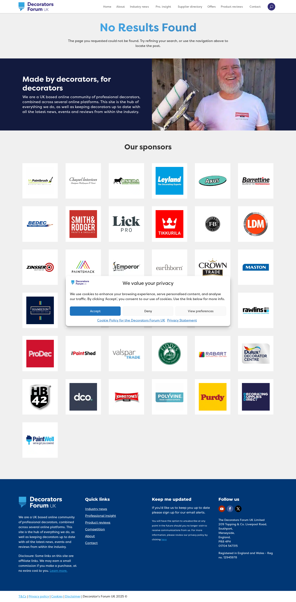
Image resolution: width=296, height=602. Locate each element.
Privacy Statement (182, 320)
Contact (255, 6)
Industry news (139, 6)
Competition (95, 529)
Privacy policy (39, 596)
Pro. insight (163, 6)
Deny (148, 311)
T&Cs (22, 596)
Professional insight (100, 516)
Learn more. (58, 570)
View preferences (201, 311)
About (120, 6)
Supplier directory (190, 6)
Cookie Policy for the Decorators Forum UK (131, 320)
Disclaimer (73, 596)
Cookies (57, 596)
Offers (211, 6)
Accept (95, 311)
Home (107, 6)
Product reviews (232, 6)
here (164, 539)
